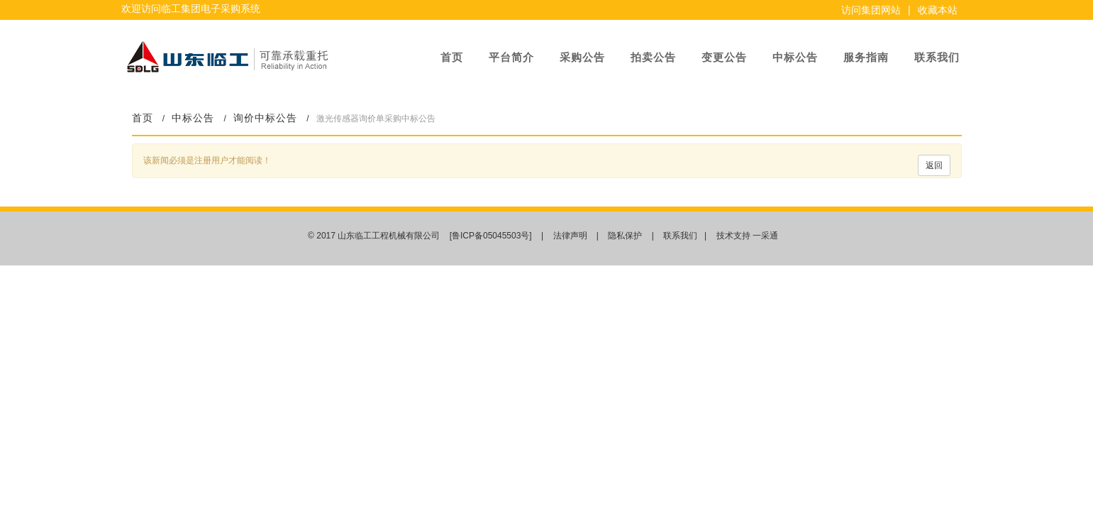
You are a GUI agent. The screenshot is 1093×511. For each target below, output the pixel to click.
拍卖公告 (653, 57)
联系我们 (937, 57)
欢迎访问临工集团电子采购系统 (190, 8)
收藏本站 (938, 10)
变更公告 (724, 57)
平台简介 (511, 57)
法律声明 (570, 236)
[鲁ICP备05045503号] (492, 236)
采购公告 (582, 57)
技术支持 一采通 (747, 236)
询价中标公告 (265, 118)
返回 (934, 165)
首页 (451, 57)
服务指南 (866, 57)
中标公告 (795, 57)
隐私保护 (625, 236)
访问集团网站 (871, 10)
